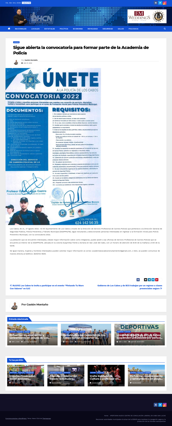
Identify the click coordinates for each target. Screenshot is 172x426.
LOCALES (35, 29)
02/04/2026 (136, 383)
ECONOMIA (78, 29)
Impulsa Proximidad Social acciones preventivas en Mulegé (24, 378)
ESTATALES (49, 29)
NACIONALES (21, 29)
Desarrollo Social (56, 372)
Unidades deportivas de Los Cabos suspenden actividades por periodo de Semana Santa (139, 337)
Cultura (93, 372)
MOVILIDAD (93, 29)
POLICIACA (133, 29)
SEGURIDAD (108, 29)
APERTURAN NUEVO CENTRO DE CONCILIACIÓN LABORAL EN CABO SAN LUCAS (138, 415)
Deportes (120, 331)
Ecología (20, 331)
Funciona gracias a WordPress (16, 418)
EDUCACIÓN (13, 372)
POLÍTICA (64, 29)
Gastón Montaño (31, 60)
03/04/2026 (16, 383)
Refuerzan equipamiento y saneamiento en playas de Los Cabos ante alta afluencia (28, 337)
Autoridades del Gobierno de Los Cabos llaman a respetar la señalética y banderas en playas (84, 337)
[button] (165, 29)
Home (106, 415)
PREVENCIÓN (74, 331)
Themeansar (46, 418)
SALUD (121, 29)
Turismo (27, 331)
